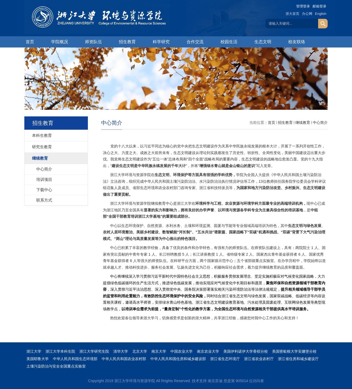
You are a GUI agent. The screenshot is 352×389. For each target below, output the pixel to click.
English (320, 14)
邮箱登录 (319, 6)
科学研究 (161, 42)
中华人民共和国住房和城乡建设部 (178, 359)
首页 (30, 42)
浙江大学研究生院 (94, 351)
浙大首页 (292, 14)
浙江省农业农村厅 (259, 359)
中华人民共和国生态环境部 (75, 359)
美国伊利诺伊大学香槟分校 (245, 351)
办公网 (307, 14)
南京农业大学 (208, 351)
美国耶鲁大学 (37, 359)
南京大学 (158, 351)
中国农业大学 (181, 351)
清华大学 (120, 351)
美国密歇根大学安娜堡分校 (294, 351)
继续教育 (302, 122)
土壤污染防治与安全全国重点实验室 (56, 366)
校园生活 (228, 42)
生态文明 (262, 42)
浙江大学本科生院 (60, 351)
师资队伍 (93, 42)
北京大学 (139, 351)
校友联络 (296, 42)
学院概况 (59, 42)
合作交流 (195, 42)
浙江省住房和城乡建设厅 (298, 359)
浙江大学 (33, 351)
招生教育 (127, 42)
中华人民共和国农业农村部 (124, 359)
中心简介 (320, 122)
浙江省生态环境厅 (225, 359)
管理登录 (303, 6)
